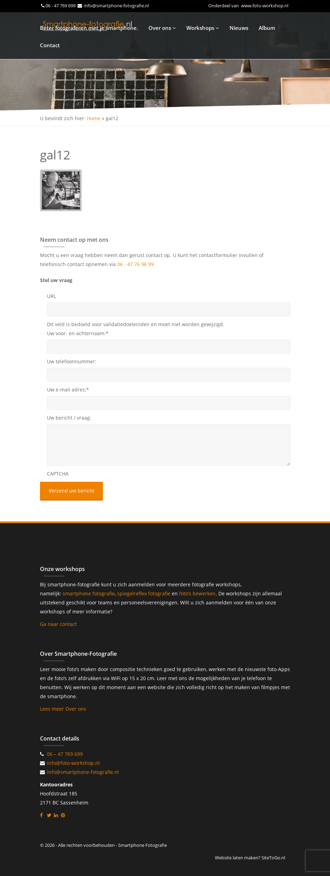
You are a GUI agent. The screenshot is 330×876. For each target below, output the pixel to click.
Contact (50, 45)
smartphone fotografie (89, 593)
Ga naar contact (58, 624)
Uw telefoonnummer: (71, 361)
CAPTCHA (58, 473)
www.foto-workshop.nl (264, 5)
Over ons (162, 27)
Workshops (202, 27)
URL (51, 296)
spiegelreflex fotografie (144, 593)
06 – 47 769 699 (65, 754)
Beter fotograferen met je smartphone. (89, 27)
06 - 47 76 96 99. (136, 264)
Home (93, 118)
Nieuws (239, 27)
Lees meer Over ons (63, 708)
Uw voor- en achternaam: (77, 333)
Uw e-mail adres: (68, 389)
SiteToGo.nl (273, 857)
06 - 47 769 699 (61, 5)
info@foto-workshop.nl (73, 763)
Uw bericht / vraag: (69, 417)
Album (267, 27)
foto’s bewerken (197, 593)
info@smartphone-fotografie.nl (116, 5)
